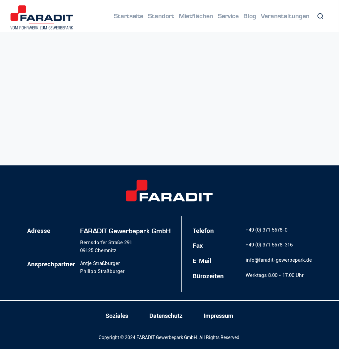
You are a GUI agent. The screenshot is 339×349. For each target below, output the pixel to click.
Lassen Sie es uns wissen (156, 130)
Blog (249, 16)
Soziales (117, 316)
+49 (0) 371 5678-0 (266, 230)
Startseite (128, 16)
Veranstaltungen (285, 16)
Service (228, 16)
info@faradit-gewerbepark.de (279, 260)
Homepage (260, 139)
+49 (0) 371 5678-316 (269, 245)
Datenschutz (165, 316)
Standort (161, 16)
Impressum (218, 316)
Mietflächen (196, 16)
